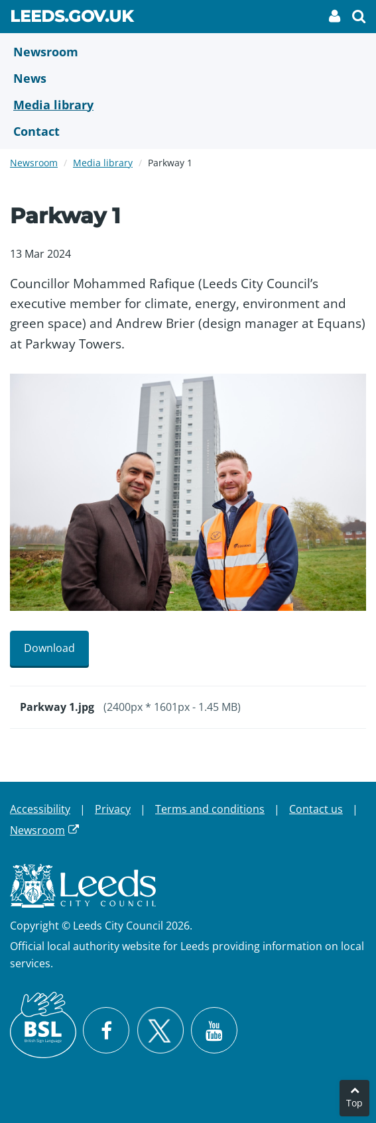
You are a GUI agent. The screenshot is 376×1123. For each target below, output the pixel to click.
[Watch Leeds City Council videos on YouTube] (214, 1030)
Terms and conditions (210, 809)
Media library (103, 162)
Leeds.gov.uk (71, 18)
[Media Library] (188, 104)
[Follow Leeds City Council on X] (160, 1030)
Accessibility (40, 809)
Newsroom (34, 162)
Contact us (316, 809)
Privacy (113, 809)
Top (354, 1102)
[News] (188, 78)
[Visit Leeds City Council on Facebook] (106, 1030)
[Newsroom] (188, 51)
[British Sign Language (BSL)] (43, 1025)
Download (49, 648)
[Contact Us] (188, 131)
